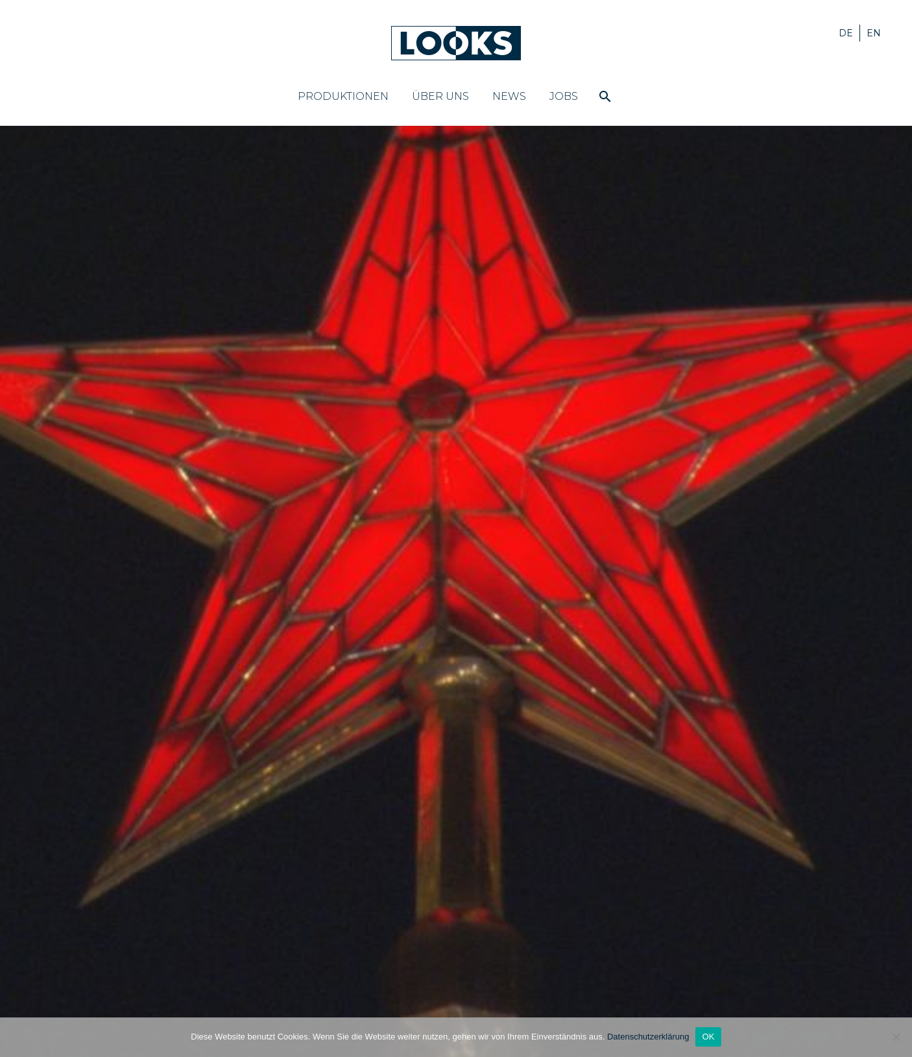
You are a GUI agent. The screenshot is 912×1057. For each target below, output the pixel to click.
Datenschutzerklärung (648, 1036)
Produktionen (343, 96)
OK (708, 1036)
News (509, 96)
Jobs (563, 96)
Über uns (440, 96)
